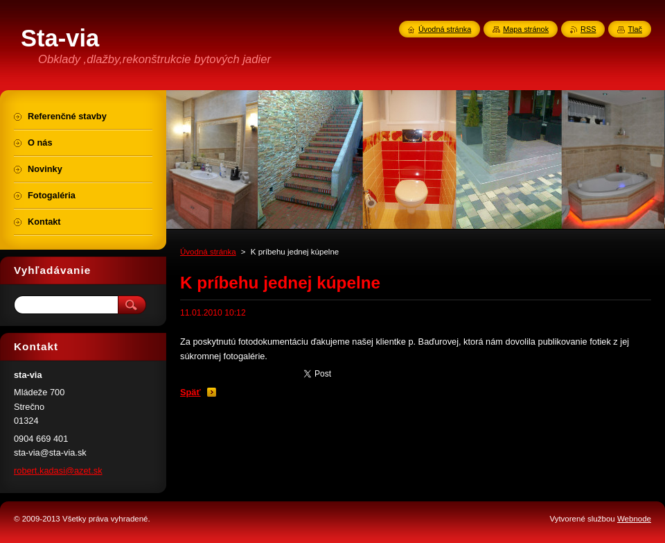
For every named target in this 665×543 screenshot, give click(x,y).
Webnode (634, 519)
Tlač (635, 29)
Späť (190, 392)
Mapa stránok (526, 29)
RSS (588, 29)
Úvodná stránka (208, 252)
